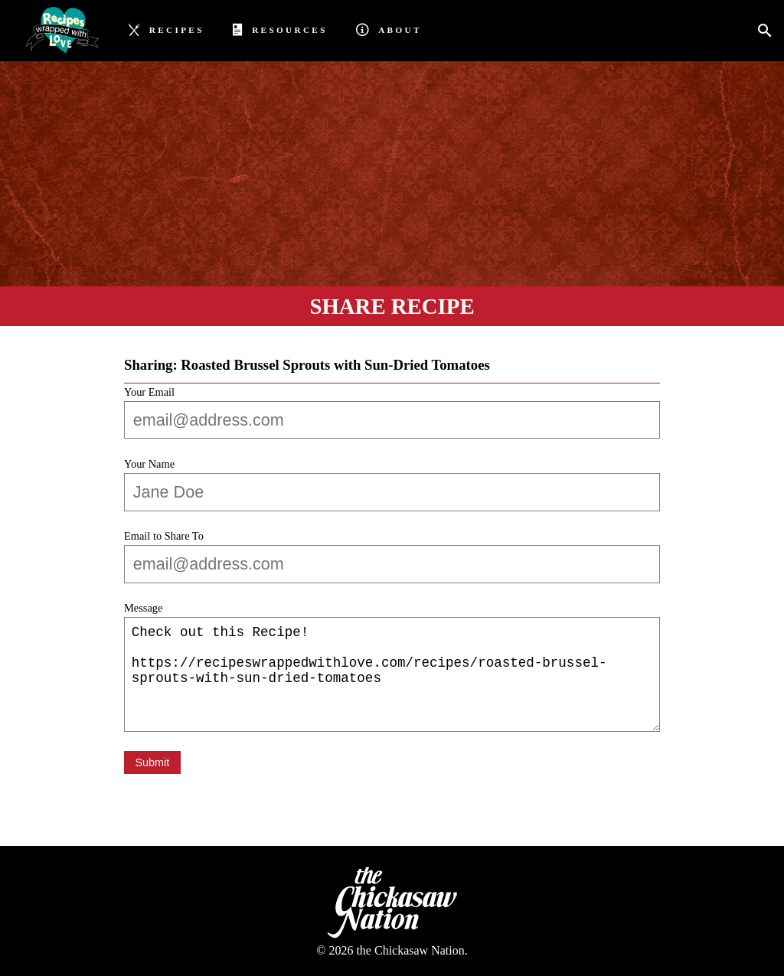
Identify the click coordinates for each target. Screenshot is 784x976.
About (388, 28)
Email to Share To (164, 536)
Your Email (149, 392)
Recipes (166, 28)
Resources (280, 28)
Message (143, 608)
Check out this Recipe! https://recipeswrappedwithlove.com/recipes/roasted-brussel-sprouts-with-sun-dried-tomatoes (392, 674)
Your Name (149, 464)
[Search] (769, 31)
